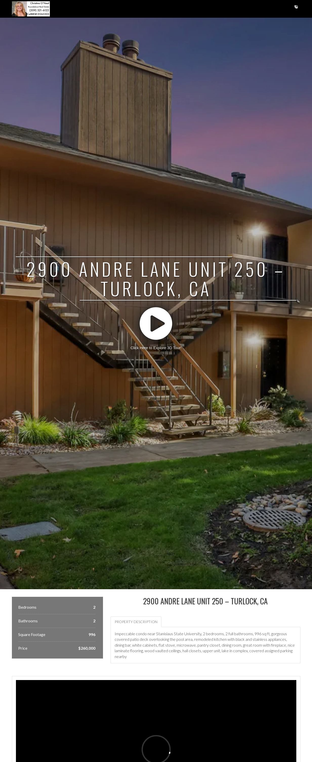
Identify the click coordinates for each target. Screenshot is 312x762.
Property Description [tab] (136, 622)
